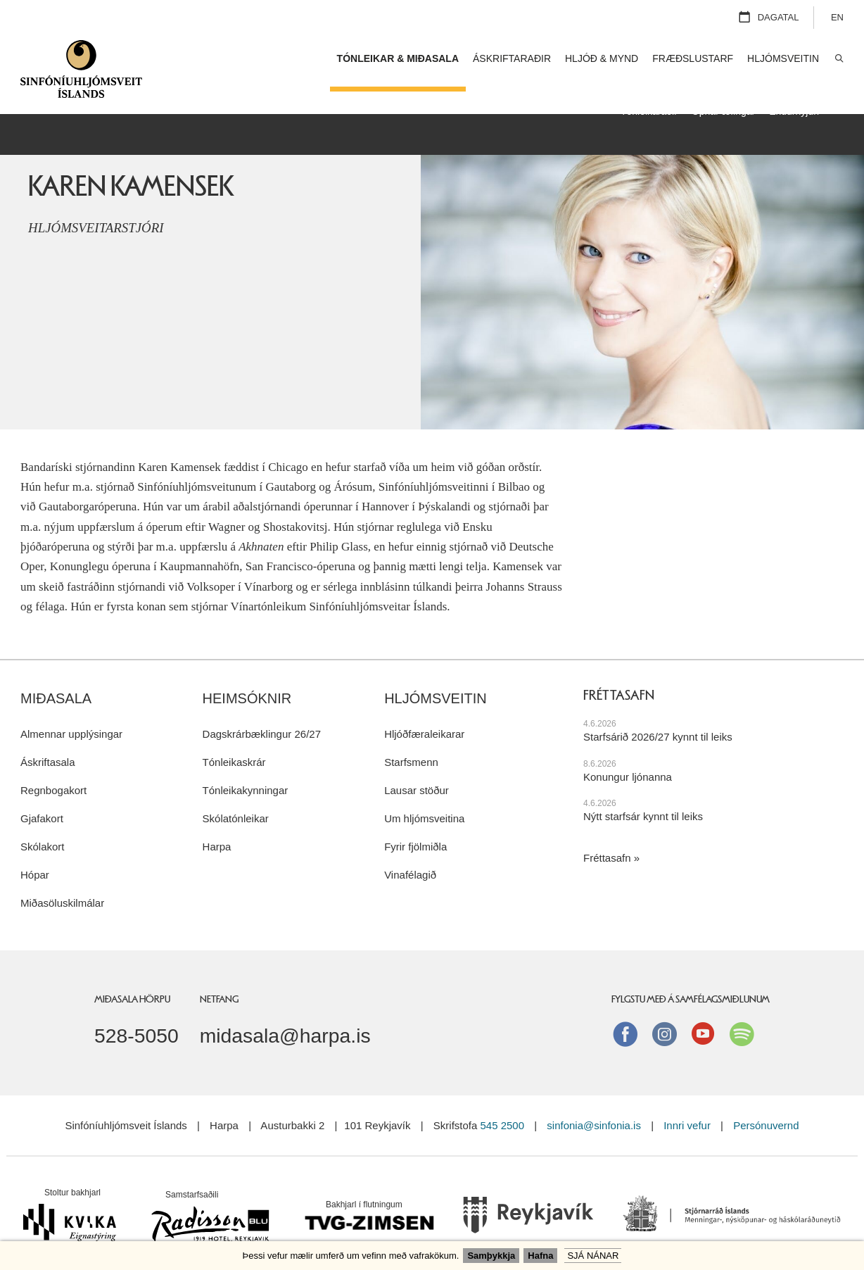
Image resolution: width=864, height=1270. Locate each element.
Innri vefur (688, 1103)
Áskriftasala (47, 740)
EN (837, 17)
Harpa (217, 824)
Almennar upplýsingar (71, 711)
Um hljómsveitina (424, 796)
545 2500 (502, 1103)
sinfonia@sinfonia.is (594, 1103)
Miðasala (55, 676)
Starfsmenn (411, 740)
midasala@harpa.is (285, 1013)
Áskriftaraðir (512, 58)
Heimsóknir (247, 676)
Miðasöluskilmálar (62, 880)
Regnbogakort (53, 768)
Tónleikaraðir (649, 111)
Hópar (34, 852)
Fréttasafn (607, 835)
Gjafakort (41, 796)
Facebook (625, 1011)
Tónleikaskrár (234, 740)
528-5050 (136, 1013)
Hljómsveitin (435, 676)
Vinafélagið (410, 852)
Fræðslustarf (692, 58)
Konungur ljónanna (627, 754)
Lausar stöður (416, 768)
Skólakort (42, 824)
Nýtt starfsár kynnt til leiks (643, 794)
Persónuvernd (766, 1103)
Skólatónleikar (236, 796)
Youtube (703, 1011)
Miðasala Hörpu (132, 976)
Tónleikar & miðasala (398, 58)
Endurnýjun (794, 111)
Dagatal (778, 17)
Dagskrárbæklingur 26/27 (262, 711)
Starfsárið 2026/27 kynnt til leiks (657, 714)
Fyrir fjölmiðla (415, 824)
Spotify (742, 1011)
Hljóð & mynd (601, 58)
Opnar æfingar (723, 111)
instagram (664, 1011)
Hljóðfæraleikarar (424, 711)
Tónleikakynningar (245, 768)
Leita (838, 59)
